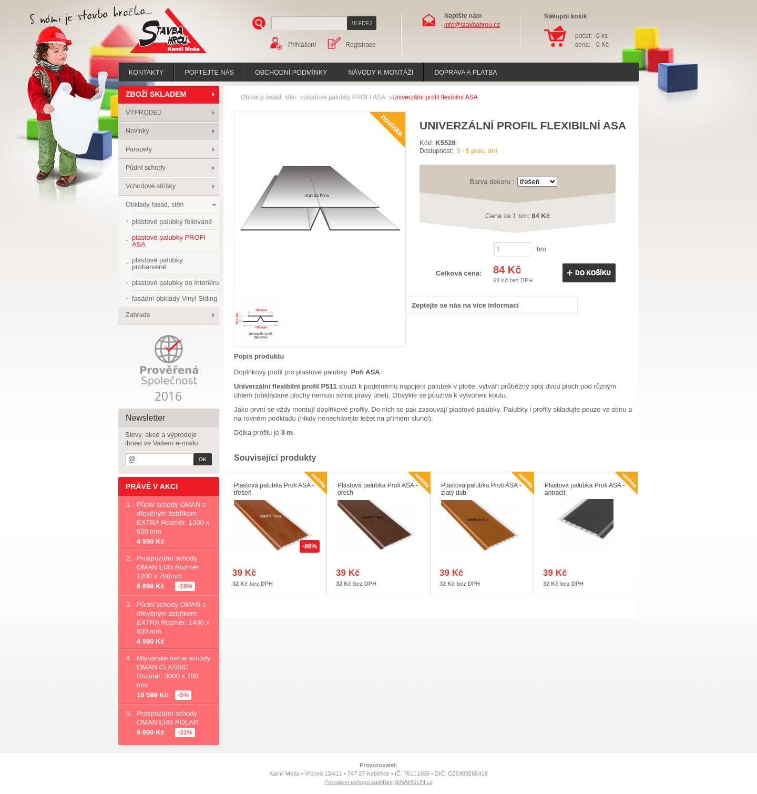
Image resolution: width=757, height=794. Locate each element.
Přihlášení (302, 44)
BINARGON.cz (413, 782)
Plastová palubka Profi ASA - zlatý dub (481, 489)
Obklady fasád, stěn (154, 204)
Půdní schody (146, 167)
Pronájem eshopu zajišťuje (358, 782)
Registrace (360, 44)
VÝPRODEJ (143, 112)
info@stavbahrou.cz (472, 24)
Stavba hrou (152, 54)
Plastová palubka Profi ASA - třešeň (274, 489)
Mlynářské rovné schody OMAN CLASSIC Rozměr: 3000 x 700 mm (173, 671)
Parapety (139, 149)
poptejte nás (209, 72)
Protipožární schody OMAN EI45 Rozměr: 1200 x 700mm (169, 567)
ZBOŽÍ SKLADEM (156, 94)
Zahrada (138, 315)
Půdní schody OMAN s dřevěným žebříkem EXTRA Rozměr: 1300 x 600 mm (173, 518)
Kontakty (146, 72)
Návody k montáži (380, 72)
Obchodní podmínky (291, 72)
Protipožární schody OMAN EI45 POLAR (167, 717)
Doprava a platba (465, 72)
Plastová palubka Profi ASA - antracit (585, 489)
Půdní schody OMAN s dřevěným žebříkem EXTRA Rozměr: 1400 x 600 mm (173, 617)
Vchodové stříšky (151, 186)
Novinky (137, 131)
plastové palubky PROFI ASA (344, 97)
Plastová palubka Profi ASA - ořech (377, 489)
